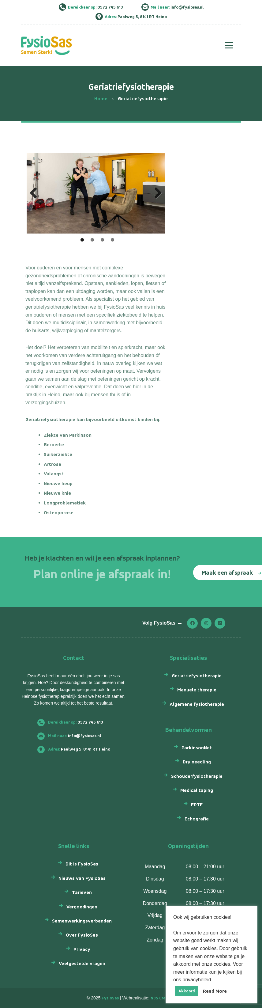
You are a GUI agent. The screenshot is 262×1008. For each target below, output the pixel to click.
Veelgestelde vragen (82, 963)
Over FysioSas (82, 935)
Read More (215, 991)
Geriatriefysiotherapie (197, 676)
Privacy (81, 949)
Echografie (197, 819)
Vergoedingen (81, 907)
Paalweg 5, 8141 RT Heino (76, 749)
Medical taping (196, 790)
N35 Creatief (163, 998)
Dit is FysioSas (82, 864)
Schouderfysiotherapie (197, 776)
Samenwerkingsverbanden (82, 921)
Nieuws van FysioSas (82, 878)
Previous (36, 193)
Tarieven (82, 892)
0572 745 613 (72, 722)
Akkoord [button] (186, 991)
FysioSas (110, 998)
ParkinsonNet (197, 748)
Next (156, 193)
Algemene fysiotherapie (197, 704)
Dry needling (197, 762)
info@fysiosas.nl (71, 735)
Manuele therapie (196, 690)
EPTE (197, 805)
